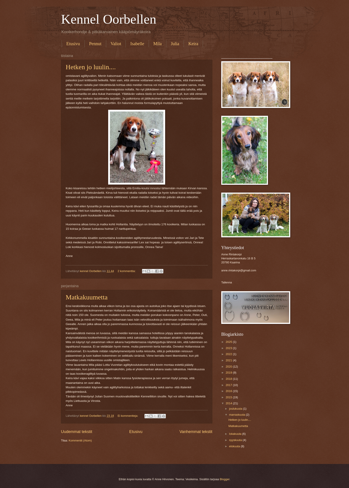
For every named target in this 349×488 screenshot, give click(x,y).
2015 (229, 397)
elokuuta (235, 446)
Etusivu (73, 43)
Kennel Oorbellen (108, 19)
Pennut (95, 43)
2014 (229, 403)
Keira (193, 43)
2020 (229, 366)
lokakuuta (235, 433)
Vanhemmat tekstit (195, 431)
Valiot (116, 43)
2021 (229, 360)
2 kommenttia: (127, 271)
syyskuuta (236, 440)
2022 (229, 354)
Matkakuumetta (87, 297)
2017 (229, 385)
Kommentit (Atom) (80, 440)
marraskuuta (237, 414)
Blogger (224, 479)
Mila (157, 43)
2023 (229, 348)
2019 (229, 372)
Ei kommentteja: (128, 415)
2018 (229, 378)
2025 (229, 342)
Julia (175, 43)
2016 (229, 391)
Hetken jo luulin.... (91, 67)
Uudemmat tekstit (76, 431)
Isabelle (137, 43)
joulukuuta (236, 408)
